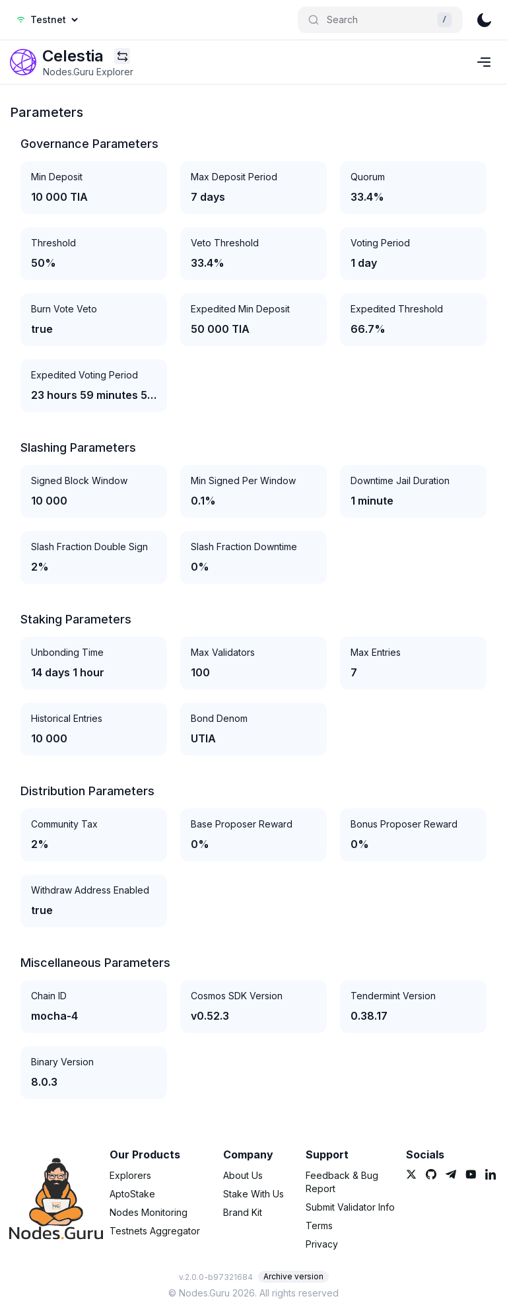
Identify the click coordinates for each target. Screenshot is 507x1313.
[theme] (484, 20)
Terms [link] (319, 1225)
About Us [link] (243, 1175)
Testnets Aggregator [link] (155, 1230)
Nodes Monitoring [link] (148, 1212)
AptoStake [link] (132, 1193)
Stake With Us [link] (253, 1193)
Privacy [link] (322, 1244)
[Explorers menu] (122, 56)
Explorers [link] (130, 1175)
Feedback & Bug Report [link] (342, 1182)
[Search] (380, 20)
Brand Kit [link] (242, 1212)
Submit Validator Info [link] (350, 1207)
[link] (23, 62)
